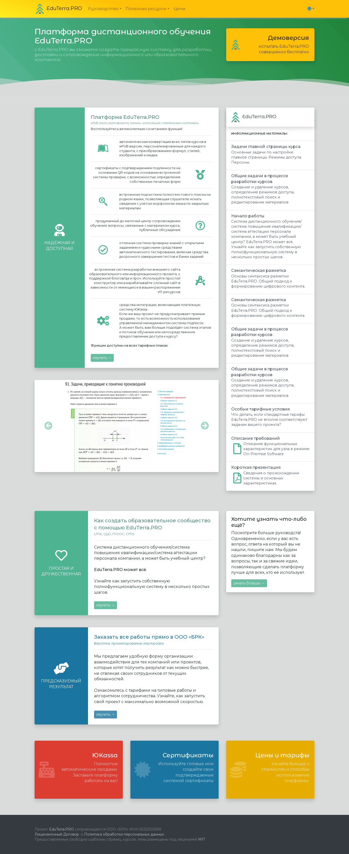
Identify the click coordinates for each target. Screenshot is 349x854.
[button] (309, 8)
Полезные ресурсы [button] (146, 8)
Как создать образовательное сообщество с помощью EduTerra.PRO (152, 524)
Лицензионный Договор (57, 834)
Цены (179, 8)
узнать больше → (249, 583)
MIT (201, 839)
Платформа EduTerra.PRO (125, 117)
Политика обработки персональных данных (124, 834)
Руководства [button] (103, 8)
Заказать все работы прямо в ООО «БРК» (149, 637)
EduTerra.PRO (61, 829)
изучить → (102, 357)
